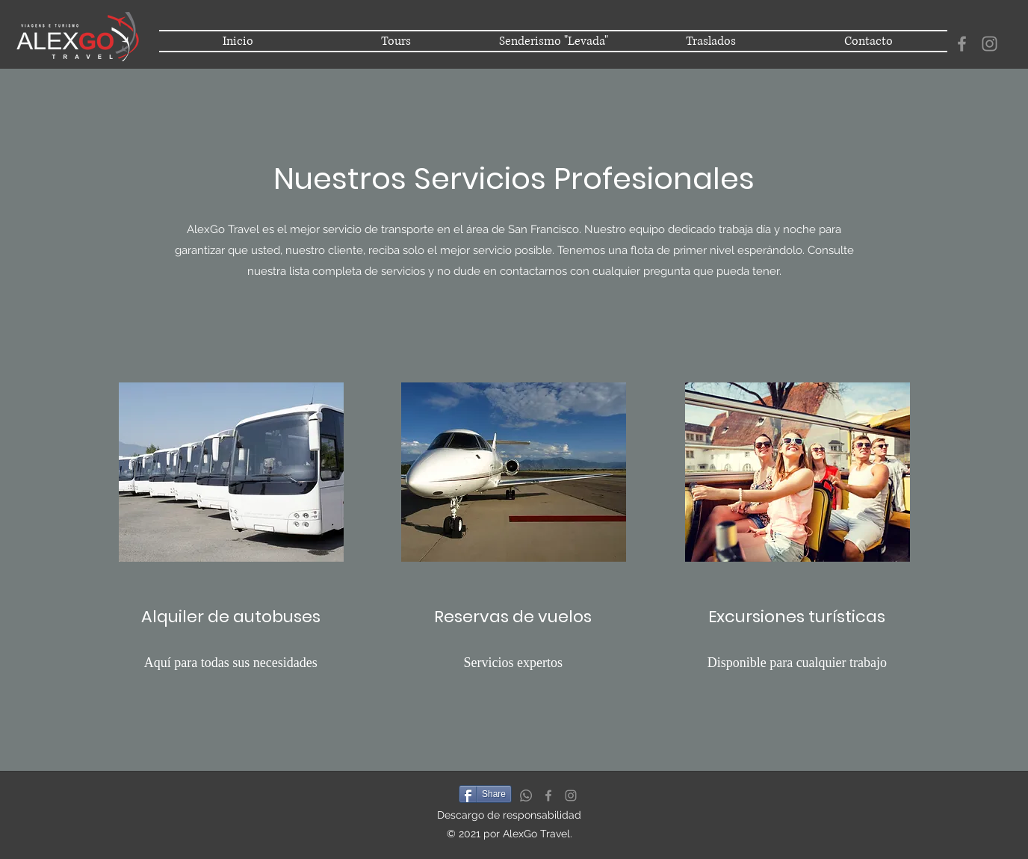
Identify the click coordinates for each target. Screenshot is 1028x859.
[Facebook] (962, 44)
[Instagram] (989, 44)
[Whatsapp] (525, 795)
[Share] (485, 794)
